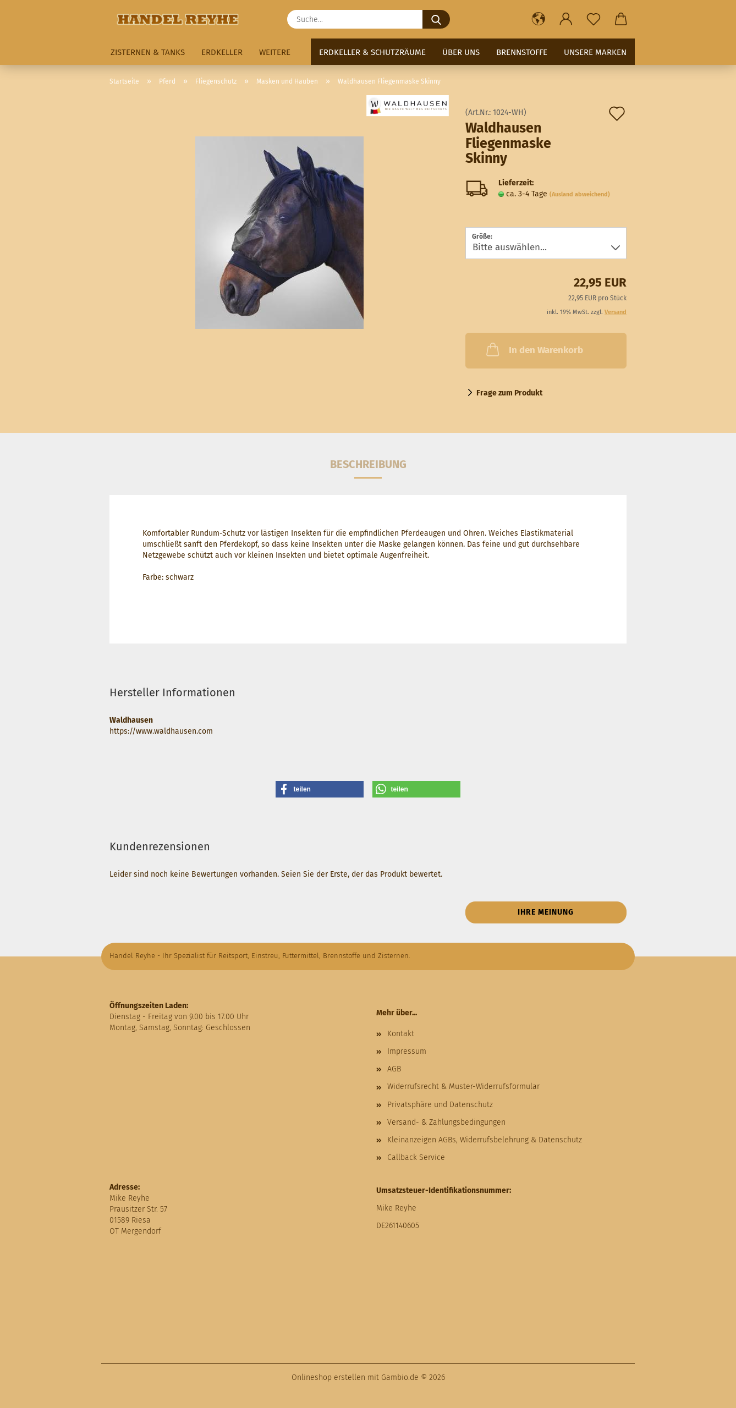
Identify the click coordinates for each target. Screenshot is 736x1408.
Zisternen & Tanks (148, 52)
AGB (394, 1069)
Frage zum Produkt (509, 393)
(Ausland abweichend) (580, 194)
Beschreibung (368, 464)
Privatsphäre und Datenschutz (440, 1104)
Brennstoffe (521, 52)
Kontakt (400, 1033)
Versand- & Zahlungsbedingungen (446, 1122)
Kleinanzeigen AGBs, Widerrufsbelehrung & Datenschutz (484, 1140)
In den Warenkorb (533, 349)
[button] (538, 19)
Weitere (274, 52)
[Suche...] (436, 19)
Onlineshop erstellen (328, 1377)
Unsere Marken (595, 52)
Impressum (406, 1051)
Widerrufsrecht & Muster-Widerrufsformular (463, 1086)
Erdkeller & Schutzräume (372, 52)
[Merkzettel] (593, 19)
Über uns (461, 52)
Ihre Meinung (546, 912)
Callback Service (416, 1157)
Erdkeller (222, 52)
